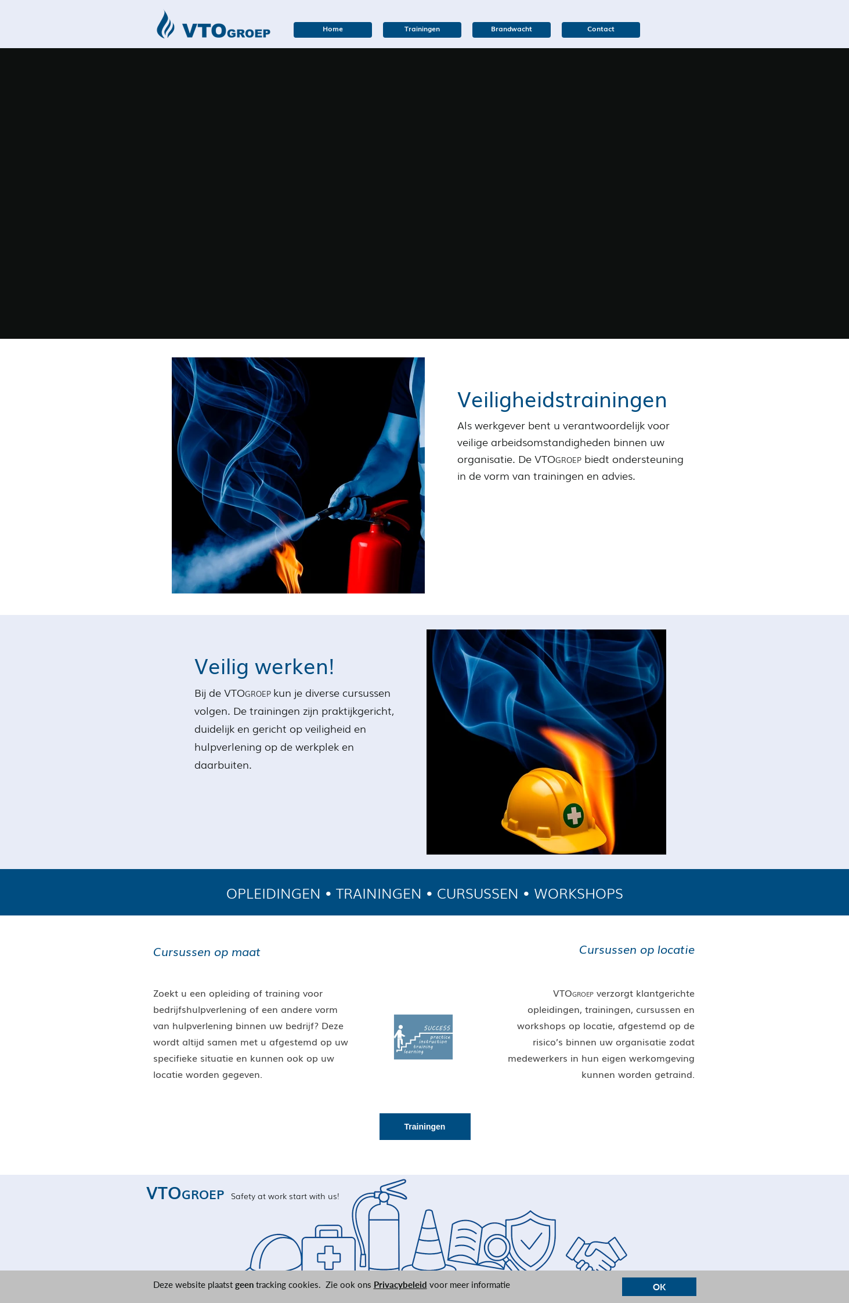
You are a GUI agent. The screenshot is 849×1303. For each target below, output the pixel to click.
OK (659, 1287)
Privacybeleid (400, 1284)
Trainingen (425, 1126)
